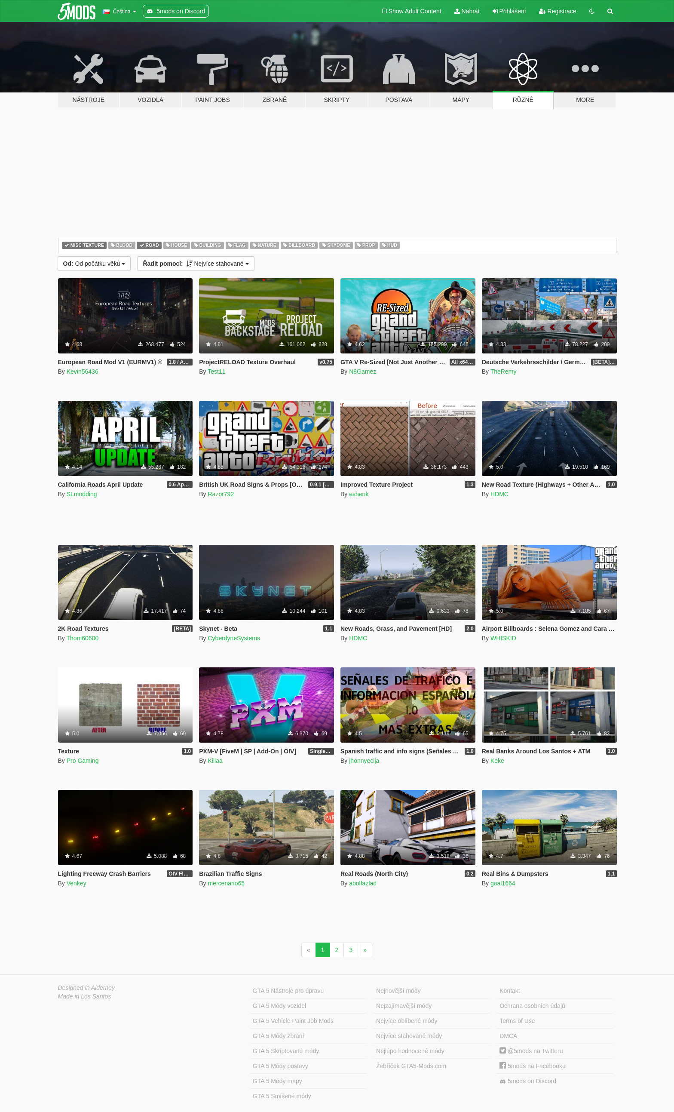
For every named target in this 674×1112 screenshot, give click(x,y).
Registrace (557, 11)
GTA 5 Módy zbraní (278, 1035)
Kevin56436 (82, 371)
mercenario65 (226, 883)
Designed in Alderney (86, 987)
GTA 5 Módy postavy (280, 1066)
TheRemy (503, 371)
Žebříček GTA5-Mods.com (411, 1066)
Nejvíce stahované (195, 263)
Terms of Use (517, 1020)
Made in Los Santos (84, 996)
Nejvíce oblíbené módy (406, 1020)
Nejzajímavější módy (404, 1005)
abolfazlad (363, 883)
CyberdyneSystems (234, 638)
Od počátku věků (94, 263)
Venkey (76, 883)
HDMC (499, 494)
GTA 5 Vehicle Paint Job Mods (293, 1020)
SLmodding (82, 494)
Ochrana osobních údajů (532, 1005)
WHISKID (503, 638)
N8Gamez (362, 371)
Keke (497, 760)
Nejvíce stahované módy (409, 1035)
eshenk (358, 494)
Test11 (216, 371)
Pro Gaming (83, 760)
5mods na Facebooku (532, 1066)
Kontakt (509, 990)
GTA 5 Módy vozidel (279, 1005)
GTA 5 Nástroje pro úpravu (288, 990)
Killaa (215, 760)
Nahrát (467, 11)
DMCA (508, 1035)
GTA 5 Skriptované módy (286, 1050)
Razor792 (221, 494)
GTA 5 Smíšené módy (282, 1096)
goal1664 (502, 883)
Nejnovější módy (398, 990)
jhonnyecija (364, 760)
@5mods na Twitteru (531, 1051)
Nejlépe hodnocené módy (410, 1050)
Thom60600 (82, 638)
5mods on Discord (527, 1081)
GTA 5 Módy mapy (277, 1081)
